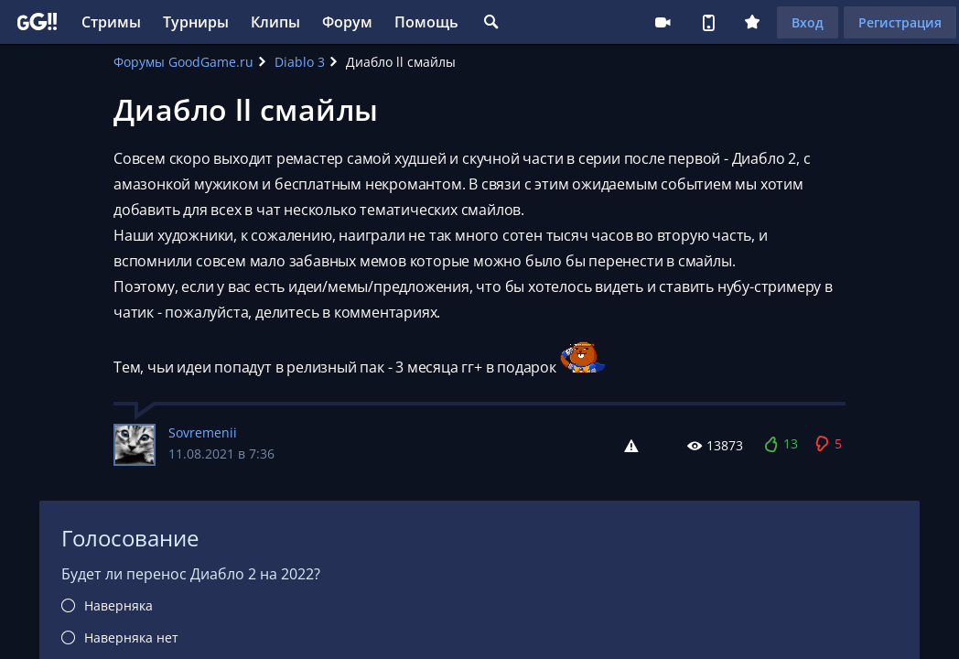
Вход (808, 22)
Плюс (752, 22)
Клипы (275, 22)
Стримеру (662, 22)
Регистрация (900, 22)
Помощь (426, 22)
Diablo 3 (300, 61)
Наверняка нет (131, 637)
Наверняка (118, 605)
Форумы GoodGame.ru (183, 61)
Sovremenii (202, 432)
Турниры (196, 22)
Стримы (111, 22)
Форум (347, 22)
